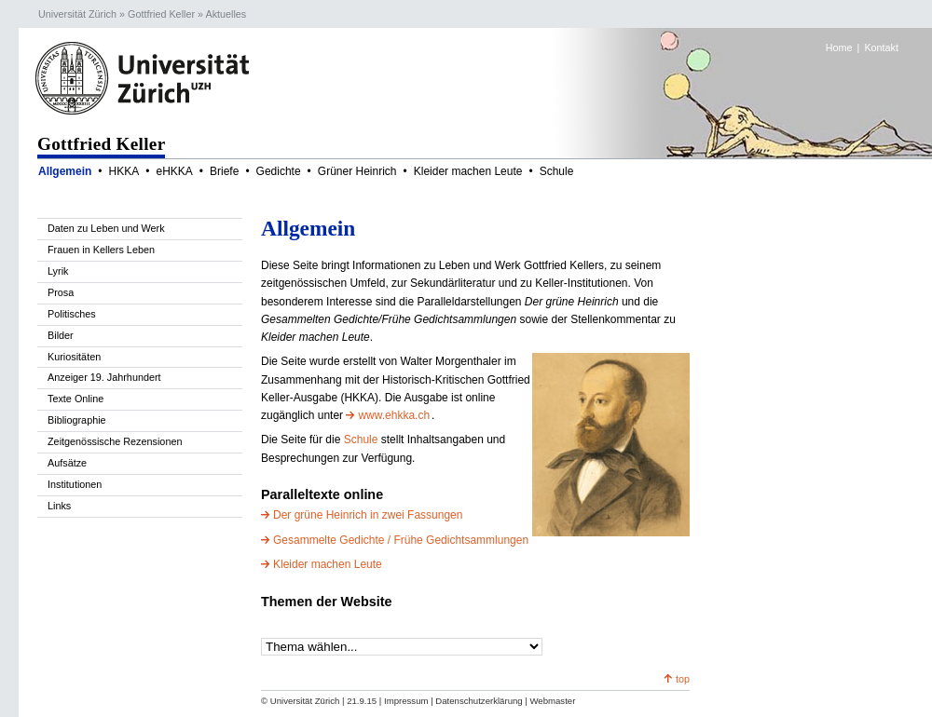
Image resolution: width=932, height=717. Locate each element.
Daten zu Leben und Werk (106, 228)
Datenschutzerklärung (478, 701)
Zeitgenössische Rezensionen (115, 441)
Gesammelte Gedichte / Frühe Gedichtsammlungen (400, 540)
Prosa (61, 292)
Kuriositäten (74, 356)
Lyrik (58, 271)
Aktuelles (225, 14)
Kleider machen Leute (468, 171)
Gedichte (278, 171)
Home (839, 47)
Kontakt (881, 47)
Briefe (224, 171)
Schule (557, 171)
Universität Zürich (77, 14)
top (683, 678)
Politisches (72, 313)
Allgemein (64, 171)
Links (59, 505)
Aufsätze (67, 462)
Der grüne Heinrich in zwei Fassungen (367, 514)
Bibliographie (77, 420)
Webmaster (552, 701)
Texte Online (75, 398)
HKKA (124, 171)
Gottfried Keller (161, 14)
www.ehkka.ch (394, 415)
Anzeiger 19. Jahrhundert (104, 377)
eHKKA (174, 171)
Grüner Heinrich (357, 171)
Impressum (406, 701)
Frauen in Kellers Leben (101, 249)
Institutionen (75, 484)
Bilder (61, 335)
